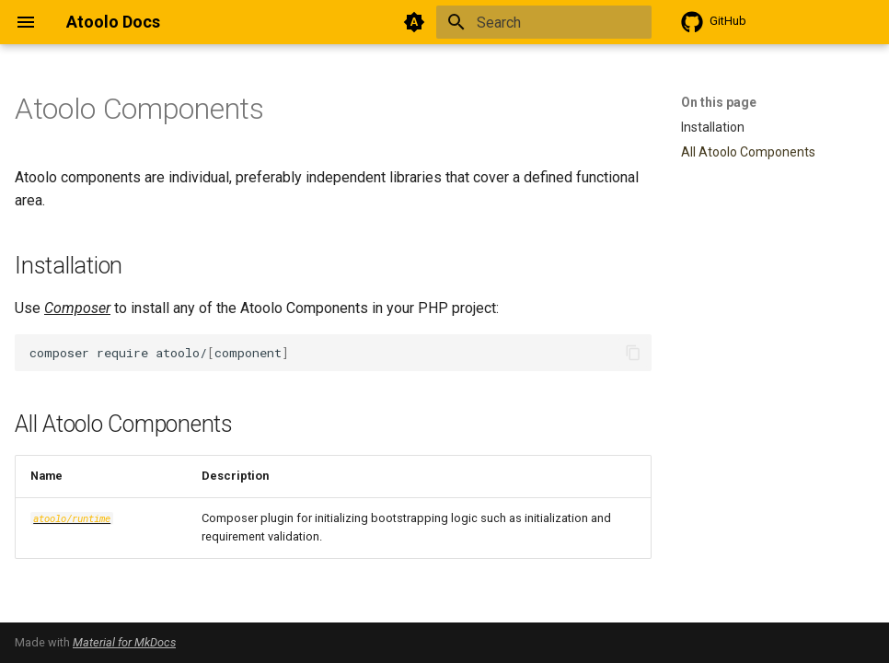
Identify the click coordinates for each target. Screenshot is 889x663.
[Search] (544, 22)
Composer (77, 308)
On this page (718, 102)
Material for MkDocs (124, 642)
